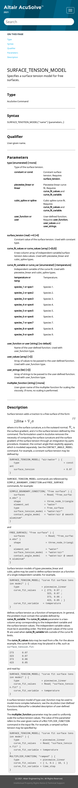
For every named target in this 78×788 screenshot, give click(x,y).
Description (12, 57)
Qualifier (11, 48)
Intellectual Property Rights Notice (30, 783)
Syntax (10, 43)
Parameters (12, 52)
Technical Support (56, 783)
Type (9, 39)
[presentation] (35, 431)
